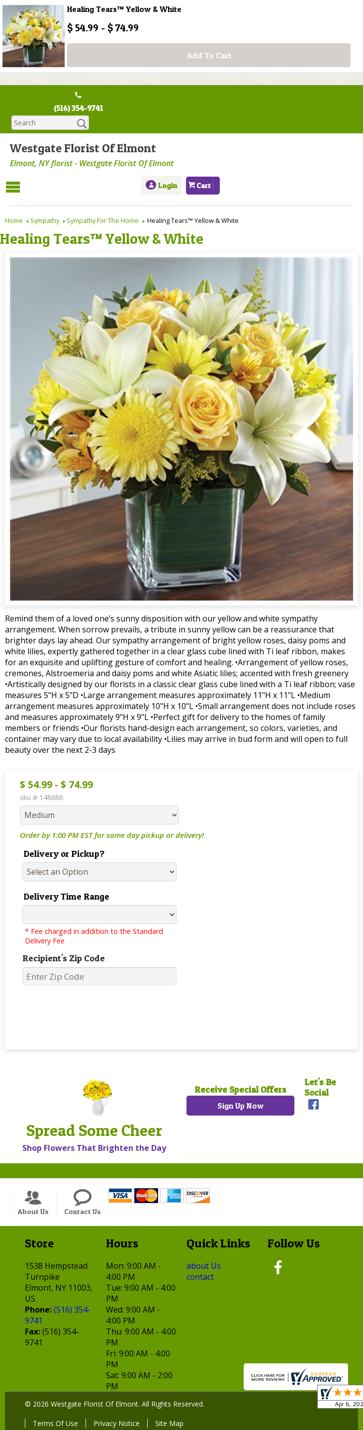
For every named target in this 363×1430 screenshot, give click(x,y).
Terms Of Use (55, 1423)
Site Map (169, 1423)
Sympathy (44, 219)
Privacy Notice (116, 1423)
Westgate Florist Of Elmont (83, 148)
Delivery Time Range (66, 896)
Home (14, 219)
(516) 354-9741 (78, 108)
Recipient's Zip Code (63, 957)
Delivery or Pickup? (63, 853)
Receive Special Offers (240, 1089)
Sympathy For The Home (103, 219)
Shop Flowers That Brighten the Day (94, 1147)
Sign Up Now (240, 1105)
